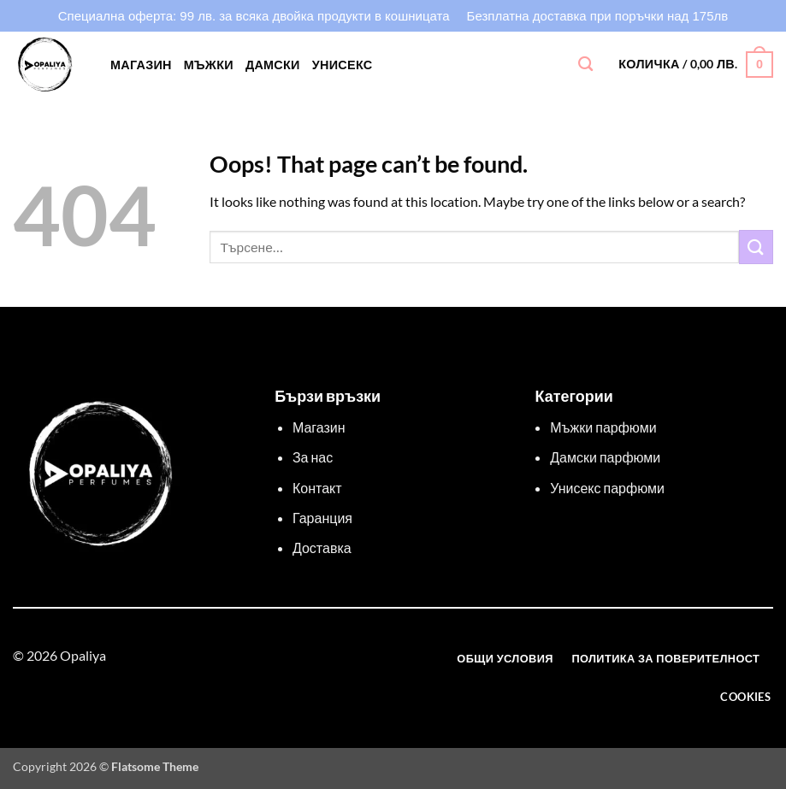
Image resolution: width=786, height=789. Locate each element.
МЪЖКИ (208, 64)
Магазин (141, 64)
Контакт (317, 488)
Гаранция (322, 517)
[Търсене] (585, 64)
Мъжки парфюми (603, 427)
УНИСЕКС (342, 64)
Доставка (322, 547)
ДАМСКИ (272, 64)
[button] (695, 64)
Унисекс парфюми (607, 488)
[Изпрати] (756, 246)
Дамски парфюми (605, 457)
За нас (313, 457)
